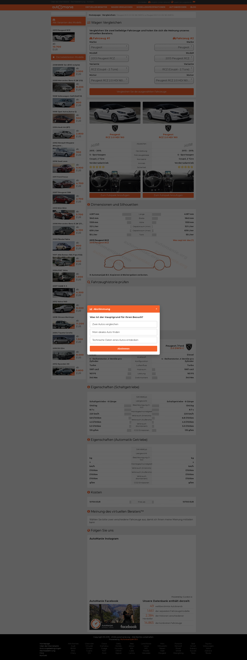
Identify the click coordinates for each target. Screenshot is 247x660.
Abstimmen (123, 348)
